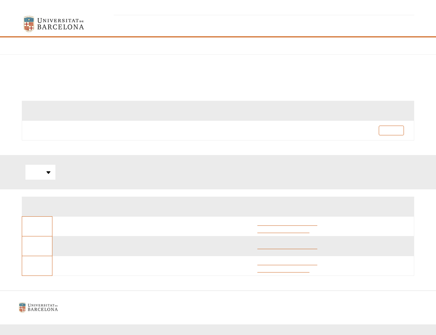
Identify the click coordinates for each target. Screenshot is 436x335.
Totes (40, 172)
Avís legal (172, 307)
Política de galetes (210, 307)
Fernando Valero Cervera (283, 230)
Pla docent (391, 130)
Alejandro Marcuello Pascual (287, 222)
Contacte (246, 307)
